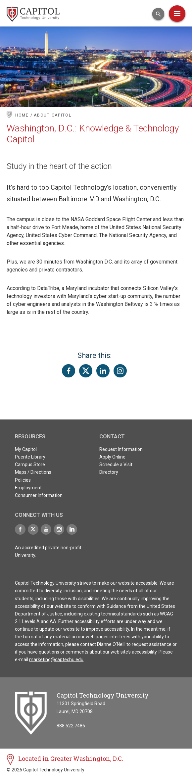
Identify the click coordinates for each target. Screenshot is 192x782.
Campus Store (30, 464)
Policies (23, 480)
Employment (28, 487)
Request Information (121, 449)
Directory (108, 472)
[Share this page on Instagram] (120, 370)
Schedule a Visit (115, 464)
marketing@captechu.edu (56, 659)
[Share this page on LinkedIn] (103, 370)
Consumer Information (39, 495)
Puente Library (30, 457)
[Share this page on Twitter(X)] (85, 370)
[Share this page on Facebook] (68, 370)
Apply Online (112, 457)
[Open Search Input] (158, 14)
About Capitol (52, 115)
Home (22, 115)
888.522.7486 (71, 725)
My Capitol (26, 449)
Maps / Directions (33, 472)
